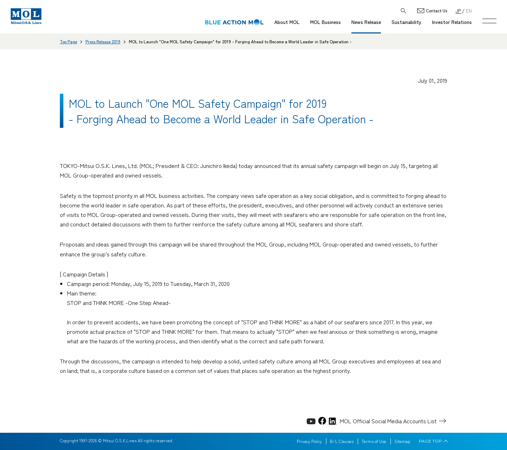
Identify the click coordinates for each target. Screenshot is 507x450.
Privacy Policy (309, 441)
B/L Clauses (341, 441)
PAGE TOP (430, 441)
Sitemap (402, 441)
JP (458, 10)
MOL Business (325, 21)
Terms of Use (374, 441)
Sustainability (406, 21)
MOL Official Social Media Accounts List (388, 421)
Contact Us (436, 10)
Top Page (68, 41)
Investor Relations (452, 21)
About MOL (287, 21)
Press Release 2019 (103, 41)
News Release (366, 21)
